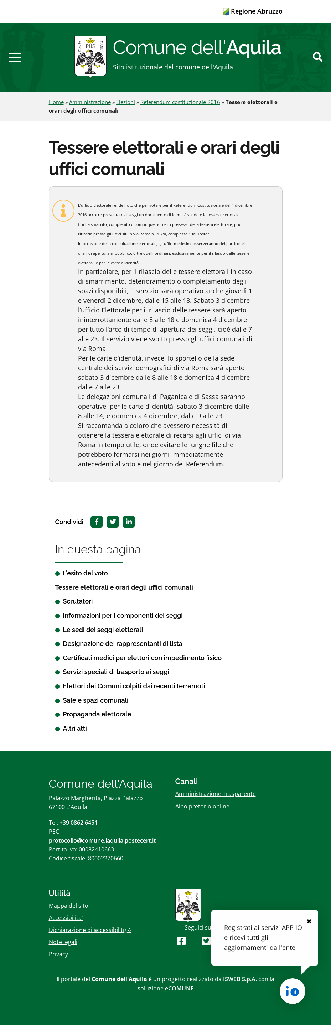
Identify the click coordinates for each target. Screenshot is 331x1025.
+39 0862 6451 (79, 823)
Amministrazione (90, 101)
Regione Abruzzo (253, 11)
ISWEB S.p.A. (240, 979)
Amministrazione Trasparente (215, 794)
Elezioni (125, 101)
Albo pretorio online (202, 806)
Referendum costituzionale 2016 (180, 101)
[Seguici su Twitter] (206, 940)
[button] (15, 57)
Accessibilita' (66, 918)
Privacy (58, 954)
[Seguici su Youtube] (193, 940)
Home (56, 101)
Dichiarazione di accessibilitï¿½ (90, 930)
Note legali (63, 942)
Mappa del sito (68, 906)
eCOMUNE (179, 988)
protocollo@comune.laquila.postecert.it (102, 840)
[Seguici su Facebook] (181, 940)
